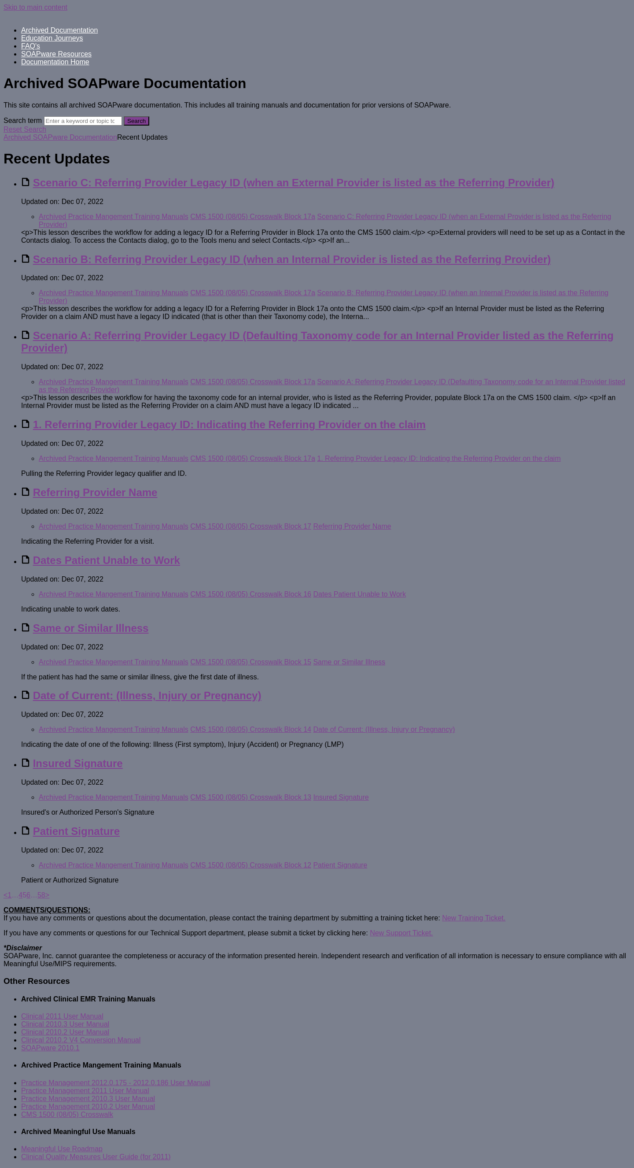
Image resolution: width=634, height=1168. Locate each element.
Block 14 (297, 729)
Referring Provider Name (95, 492)
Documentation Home (55, 62)
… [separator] (14, 895)
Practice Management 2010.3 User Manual (88, 1098)
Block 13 (297, 797)
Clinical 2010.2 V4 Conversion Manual (80, 1040)
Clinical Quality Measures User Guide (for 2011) (96, 1157)
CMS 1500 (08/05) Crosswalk (237, 216)
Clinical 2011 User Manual (62, 1016)
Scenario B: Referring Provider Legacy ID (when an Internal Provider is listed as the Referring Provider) (292, 259)
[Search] (83, 121)
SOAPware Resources (56, 54)
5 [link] (24, 895)
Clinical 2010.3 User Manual (65, 1024)
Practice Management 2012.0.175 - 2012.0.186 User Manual (115, 1082)
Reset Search (25, 129)
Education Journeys (52, 38)
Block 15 (297, 662)
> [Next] (47, 895)
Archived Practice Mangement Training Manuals (113, 216)
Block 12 (297, 865)
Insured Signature (78, 763)
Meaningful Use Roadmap (62, 1149)
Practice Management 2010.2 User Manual (88, 1106)
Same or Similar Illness (91, 628)
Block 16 (297, 594)
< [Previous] (5, 895)
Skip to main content (35, 7)
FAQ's (30, 46)
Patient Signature (76, 831)
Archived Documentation (59, 30)
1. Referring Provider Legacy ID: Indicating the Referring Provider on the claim (229, 424)
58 (41, 895)
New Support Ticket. (401, 933)
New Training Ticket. (473, 918)
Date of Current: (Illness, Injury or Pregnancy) (147, 695)
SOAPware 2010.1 (50, 1048)
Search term (23, 120)
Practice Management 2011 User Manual (85, 1090)
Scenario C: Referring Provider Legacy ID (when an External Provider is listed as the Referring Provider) (293, 183)
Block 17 (297, 526)
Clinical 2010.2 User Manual (65, 1032)
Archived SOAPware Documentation (60, 137)
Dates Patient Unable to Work (106, 560)
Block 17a (299, 216)
